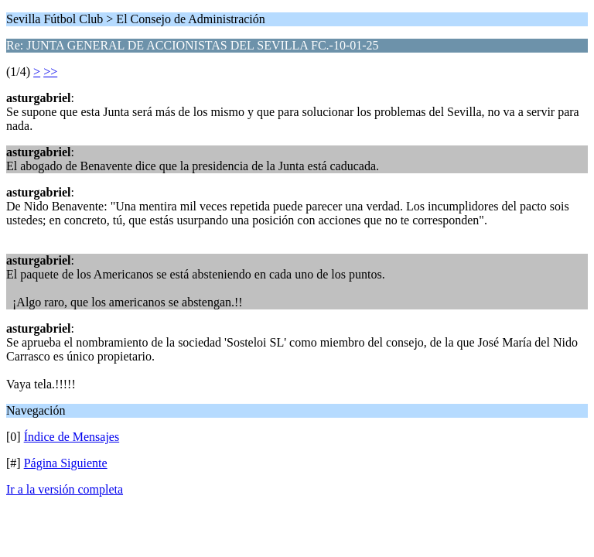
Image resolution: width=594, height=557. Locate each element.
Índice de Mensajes (72, 436)
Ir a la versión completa (64, 489)
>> (50, 71)
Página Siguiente (66, 463)
